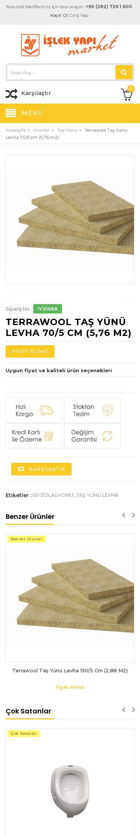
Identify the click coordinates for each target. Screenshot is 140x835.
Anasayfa (16, 130)
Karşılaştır (41, 506)
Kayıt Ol (59, 15)
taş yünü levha (97, 532)
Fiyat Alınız (30, 388)
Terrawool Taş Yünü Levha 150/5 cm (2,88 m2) (70, 707)
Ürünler (41, 130)
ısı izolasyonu (52, 532)
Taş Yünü (67, 130)
